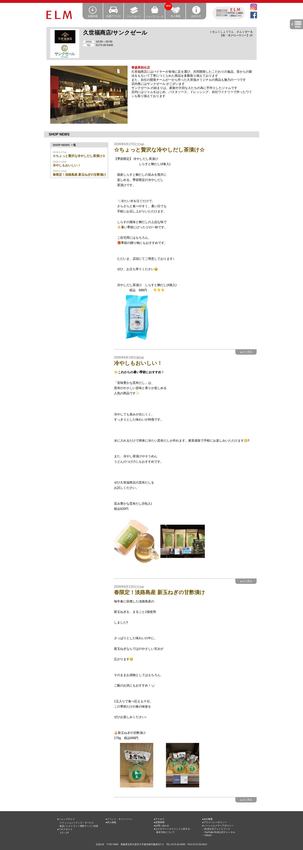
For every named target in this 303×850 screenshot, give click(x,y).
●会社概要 (207, 819)
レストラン (72, 826)
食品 (62, 826)
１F (61, 832)
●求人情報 (111, 822)
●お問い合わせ (161, 825)
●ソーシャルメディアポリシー (218, 825)
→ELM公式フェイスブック (216, 829)
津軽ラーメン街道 (89, 826)
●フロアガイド (64, 829)
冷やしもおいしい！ (67, 165)
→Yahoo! (207, 835)
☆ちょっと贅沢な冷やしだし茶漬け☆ (79, 156)
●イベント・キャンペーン (119, 819)
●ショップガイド (66, 819)
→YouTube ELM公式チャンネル (218, 832)
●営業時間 (159, 822)
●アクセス (159, 819)
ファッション (66, 822)
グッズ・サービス (84, 822)
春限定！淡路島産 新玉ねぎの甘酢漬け (79, 174)
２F (67, 832)
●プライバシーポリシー (214, 822)
